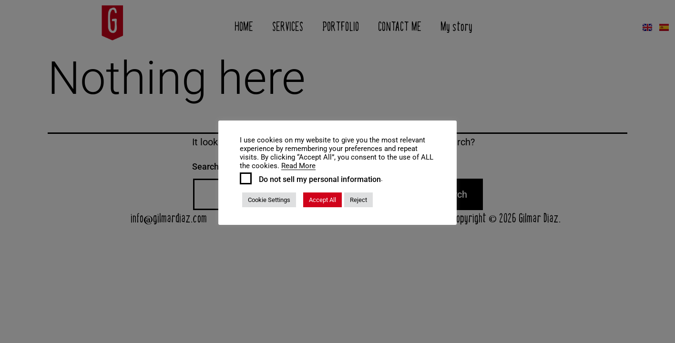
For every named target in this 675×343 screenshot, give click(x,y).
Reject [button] (358, 199)
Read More (298, 165)
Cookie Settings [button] (269, 199)
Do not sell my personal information (320, 179)
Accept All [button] (322, 199)
